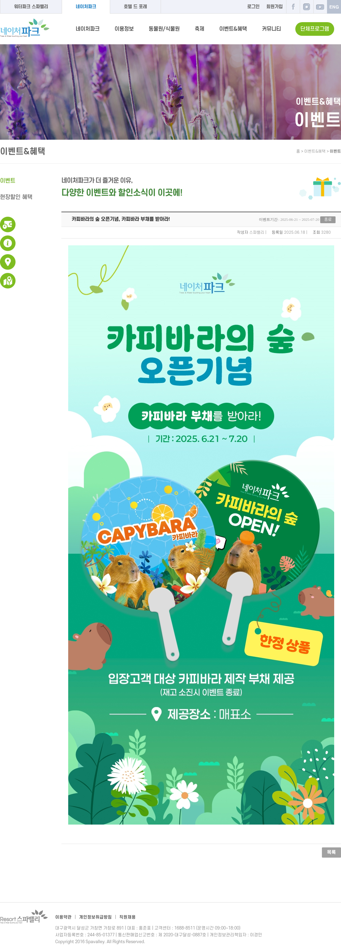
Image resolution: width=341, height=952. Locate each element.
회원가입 (274, 6)
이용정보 (124, 29)
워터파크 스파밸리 (31, 6)
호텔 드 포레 (135, 6)
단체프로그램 (314, 29)
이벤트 (7, 181)
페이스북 (293, 6)
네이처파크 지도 (8, 281)
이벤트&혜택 (233, 29)
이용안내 (8, 243)
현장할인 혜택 (16, 197)
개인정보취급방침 (95, 917)
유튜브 (320, 6)
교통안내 (8, 262)
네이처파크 (86, 6)
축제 (199, 29)
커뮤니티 (271, 29)
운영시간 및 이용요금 (8, 224)
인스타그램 (306, 6)
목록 (331, 852)
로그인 (253, 6)
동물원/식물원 (164, 29)
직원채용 (127, 917)
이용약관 (63, 917)
